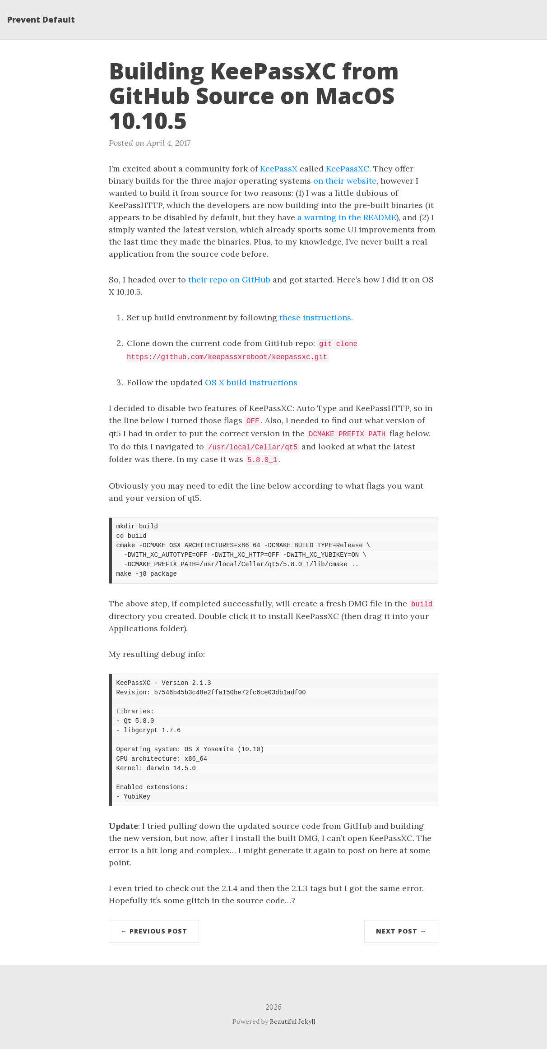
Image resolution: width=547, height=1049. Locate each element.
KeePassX (278, 168)
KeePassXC (347, 168)
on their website (344, 181)
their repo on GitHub (229, 279)
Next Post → (401, 931)
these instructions (315, 317)
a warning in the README (346, 217)
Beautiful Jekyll (292, 1021)
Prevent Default (41, 19)
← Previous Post (154, 931)
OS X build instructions (251, 382)
